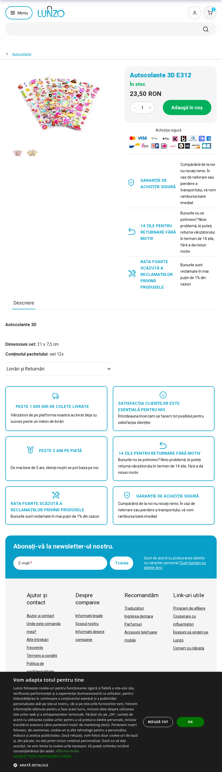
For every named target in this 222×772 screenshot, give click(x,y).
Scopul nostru (87, 624)
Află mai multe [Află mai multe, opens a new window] (67, 751)
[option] (18, 153)
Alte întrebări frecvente (38, 644)
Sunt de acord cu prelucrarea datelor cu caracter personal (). (175, 563)
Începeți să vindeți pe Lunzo (190, 636)
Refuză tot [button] (158, 722)
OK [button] (190, 722)
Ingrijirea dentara (138, 616)
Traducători (134, 608)
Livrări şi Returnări (59, 369)
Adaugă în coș (187, 107)
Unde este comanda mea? (43, 628)
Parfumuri (133, 624)
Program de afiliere (189, 608)
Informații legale (89, 616)
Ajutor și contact (40, 616)
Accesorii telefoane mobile (140, 636)
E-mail (25, 563)
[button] (76, 756)
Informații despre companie (89, 636)
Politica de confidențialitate (40, 667)
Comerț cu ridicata (188, 648)
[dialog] (111, 722)
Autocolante (21, 54)
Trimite (121, 563)
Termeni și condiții (42, 655)
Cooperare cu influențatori (184, 620)
